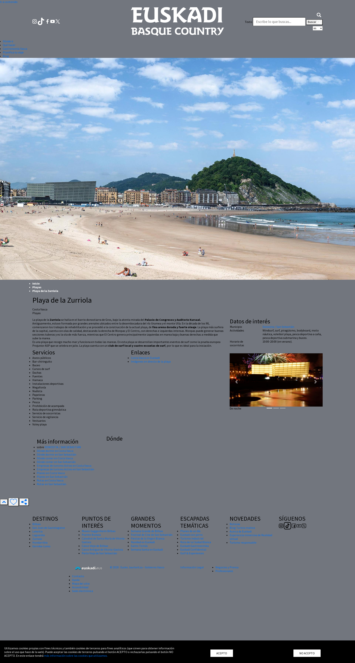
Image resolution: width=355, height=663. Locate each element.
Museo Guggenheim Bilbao (99, 531)
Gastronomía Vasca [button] (15, 48)
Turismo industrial (192, 538)
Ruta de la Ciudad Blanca (195, 542)
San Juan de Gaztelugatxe (48, 528)
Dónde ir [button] (8, 41)
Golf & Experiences (192, 553)
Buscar (314, 22)
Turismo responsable (243, 542)
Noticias (235, 524)
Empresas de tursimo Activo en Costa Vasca (64, 465)
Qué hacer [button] (9, 45)
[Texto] (279, 21)
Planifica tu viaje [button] (13, 52)
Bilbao (36, 524)
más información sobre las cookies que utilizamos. (76, 655)
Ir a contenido (9, 2)
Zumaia (37, 539)
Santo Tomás (139, 546)
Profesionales (224, 571)
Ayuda (76, 580)
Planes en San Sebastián (52, 476)
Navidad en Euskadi (143, 542)
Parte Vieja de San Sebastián (99, 553)
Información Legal (192, 567)
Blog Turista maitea (242, 528)
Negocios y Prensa (227, 567)
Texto (248, 22)
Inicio (36, 283)
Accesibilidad (80, 587)
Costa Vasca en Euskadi (145, 358)
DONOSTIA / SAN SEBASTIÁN (63, 447)
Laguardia (38, 535)
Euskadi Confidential (193, 549)
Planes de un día (190, 531)
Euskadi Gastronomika (194, 546)
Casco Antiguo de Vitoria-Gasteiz (102, 549)
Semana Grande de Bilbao (147, 531)
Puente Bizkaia (91, 535)
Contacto (78, 576)
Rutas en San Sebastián (51, 484)
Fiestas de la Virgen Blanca (147, 538)
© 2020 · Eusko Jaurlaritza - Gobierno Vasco (137, 567)
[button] (319, 14)
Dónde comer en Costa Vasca (55, 458)
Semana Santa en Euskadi (147, 549)
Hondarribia (40, 542)
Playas (36, 287)
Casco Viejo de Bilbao (95, 546)
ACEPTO (221, 653)
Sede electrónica (82, 591)
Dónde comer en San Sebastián (56, 462)
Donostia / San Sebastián (278, 327)
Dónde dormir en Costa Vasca (55, 451)
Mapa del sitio (81, 583)
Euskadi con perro (191, 535)
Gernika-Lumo (41, 546)
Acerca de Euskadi (241, 531)
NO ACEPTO (307, 653)
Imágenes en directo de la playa (151, 361)
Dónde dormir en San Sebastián (56, 454)
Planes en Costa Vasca (51, 473)
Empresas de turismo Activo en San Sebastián (65, 469)
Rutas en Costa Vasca (50, 480)
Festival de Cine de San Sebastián (151, 535)
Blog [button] (6, 56)
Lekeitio (37, 531)
